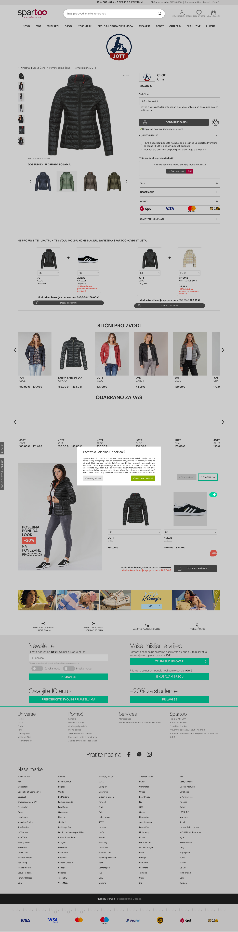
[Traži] (159, 13)
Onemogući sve (93, 478)
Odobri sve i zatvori (143, 478)
